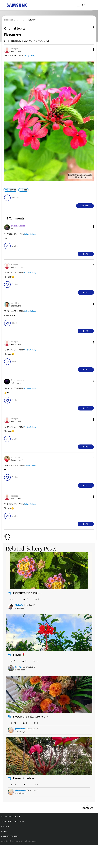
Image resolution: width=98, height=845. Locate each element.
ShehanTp (19, 605)
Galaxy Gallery (29, 55)
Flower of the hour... (25, 778)
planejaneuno (20, 729)
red (25, 190)
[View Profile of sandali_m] (15, 457)
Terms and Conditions (12, 821)
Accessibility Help (10, 816)
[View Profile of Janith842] (15, 303)
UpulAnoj (19, 667)
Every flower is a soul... (26, 593)
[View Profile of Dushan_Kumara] (18, 226)
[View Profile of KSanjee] (14, 49)
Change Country (9, 836)
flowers (13, 190)
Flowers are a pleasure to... (29, 716)
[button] (89, 49)
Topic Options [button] (89, 27)
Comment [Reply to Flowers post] (85, 206)
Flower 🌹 (19, 654)
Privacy (5, 826)
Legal (4, 831)
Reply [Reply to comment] (85, 254)
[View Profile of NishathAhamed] (17, 380)
